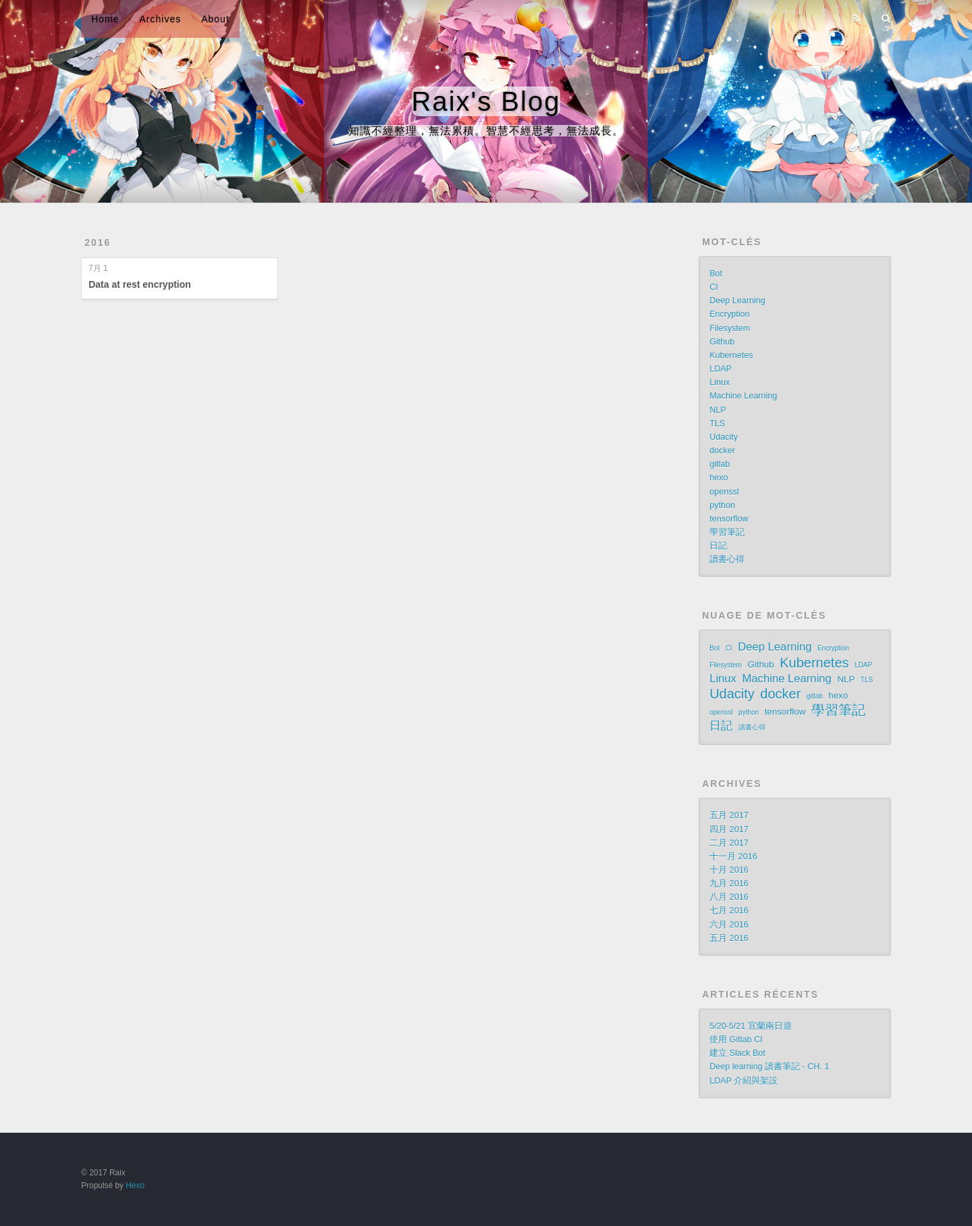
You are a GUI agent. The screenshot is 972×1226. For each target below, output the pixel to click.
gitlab (719, 464)
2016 (97, 242)
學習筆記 (727, 532)
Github (721, 342)
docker (722, 450)
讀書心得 (727, 559)
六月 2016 (729, 924)
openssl (723, 491)
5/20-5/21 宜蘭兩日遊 (750, 1026)
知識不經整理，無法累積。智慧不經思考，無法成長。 (486, 130)
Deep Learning (737, 300)
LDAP (720, 369)
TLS (717, 423)
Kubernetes (731, 355)
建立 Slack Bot (737, 1053)
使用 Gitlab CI (736, 1039)
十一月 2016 (733, 856)
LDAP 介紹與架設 (743, 1080)
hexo (718, 477)
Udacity (723, 437)
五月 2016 (729, 938)
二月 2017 (729, 843)
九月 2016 (729, 883)
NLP (717, 410)
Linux (719, 382)
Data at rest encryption (139, 284)
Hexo (135, 1185)
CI (713, 287)
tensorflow (728, 518)
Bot (715, 273)
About (215, 19)
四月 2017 (729, 829)
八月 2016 (729, 897)
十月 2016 (729, 870)
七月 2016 (729, 910)
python (722, 505)
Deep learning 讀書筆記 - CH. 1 (769, 1066)
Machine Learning (743, 396)
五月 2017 (729, 815)
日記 (718, 546)
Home (105, 19)
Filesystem (729, 328)
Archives (161, 19)
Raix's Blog (486, 101)
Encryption (729, 314)
